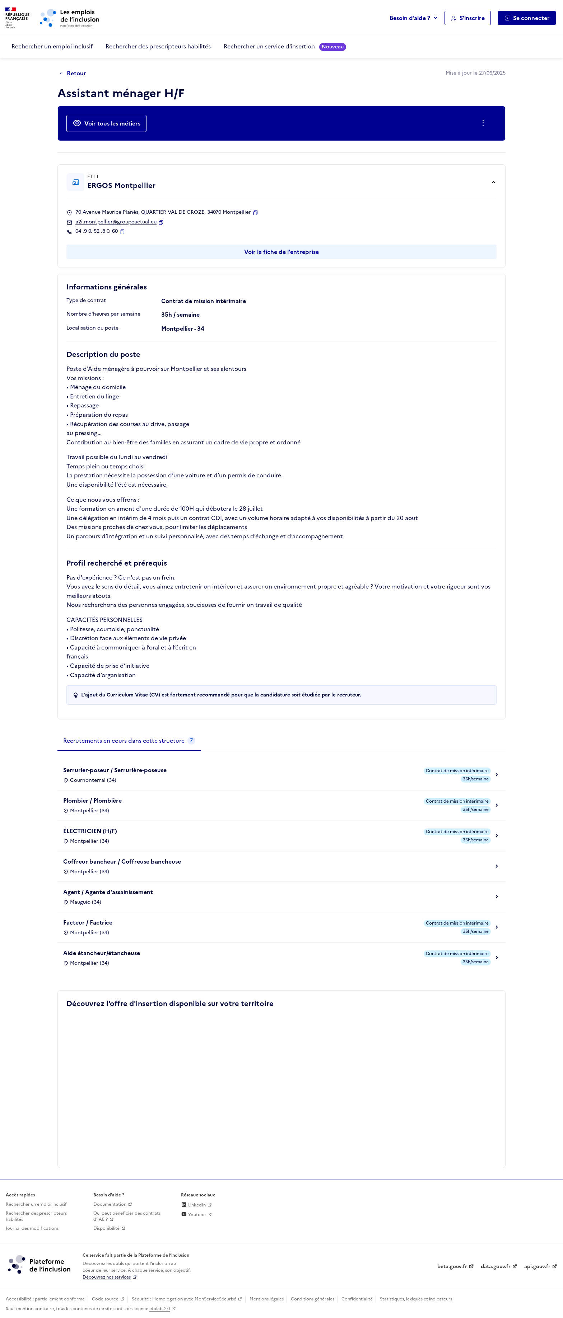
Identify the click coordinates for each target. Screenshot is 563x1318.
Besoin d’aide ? (410, 18)
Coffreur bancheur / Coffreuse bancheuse (122, 861)
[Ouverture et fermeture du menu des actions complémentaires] (485, 123)
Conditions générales (312, 1299)
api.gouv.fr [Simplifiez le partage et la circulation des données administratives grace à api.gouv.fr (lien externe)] (537, 1266)
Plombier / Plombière (92, 800)
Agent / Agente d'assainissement (108, 892)
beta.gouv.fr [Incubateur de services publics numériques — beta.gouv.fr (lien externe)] (452, 1266)
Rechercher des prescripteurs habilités (158, 46)
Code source (105, 1299)
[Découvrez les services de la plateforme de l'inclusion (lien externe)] (40, 1264)
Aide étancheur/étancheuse (101, 953)
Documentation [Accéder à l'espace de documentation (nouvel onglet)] (109, 1204)
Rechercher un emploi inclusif (52, 46)
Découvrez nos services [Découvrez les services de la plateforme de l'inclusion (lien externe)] (107, 1277)
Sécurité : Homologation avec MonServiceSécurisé (184, 1299)
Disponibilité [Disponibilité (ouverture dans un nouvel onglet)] (106, 1228)
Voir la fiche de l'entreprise (281, 251)
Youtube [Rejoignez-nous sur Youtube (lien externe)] (193, 1214)
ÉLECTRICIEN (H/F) (90, 831)
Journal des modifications (32, 1228)
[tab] (129, 741)
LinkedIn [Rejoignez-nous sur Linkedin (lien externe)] (193, 1205)
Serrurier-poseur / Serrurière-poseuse (115, 770)
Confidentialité (357, 1299)
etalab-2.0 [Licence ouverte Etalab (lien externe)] (159, 1308)
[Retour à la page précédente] (74, 73)
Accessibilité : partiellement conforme (45, 1299)
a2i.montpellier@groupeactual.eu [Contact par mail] (116, 222)
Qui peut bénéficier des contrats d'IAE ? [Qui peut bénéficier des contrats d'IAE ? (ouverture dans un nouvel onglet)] (126, 1216)
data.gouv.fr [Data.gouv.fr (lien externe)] (496, 1266)
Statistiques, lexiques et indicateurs (416, 1299)
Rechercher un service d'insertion (285, 46)
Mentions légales (267, 1299)
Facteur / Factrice (87, 922)
